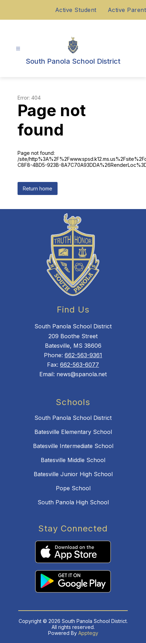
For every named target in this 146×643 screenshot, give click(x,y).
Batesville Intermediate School (73, 445)
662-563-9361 (83, 355)
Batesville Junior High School (73, 474)
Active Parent (127, 9)
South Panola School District (73, 417)
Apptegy (88, 633)
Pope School (73, 488)
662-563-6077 (79, 364)
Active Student (76, 9)
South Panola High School (73, 502)
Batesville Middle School (73, 460)
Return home (37, 188)
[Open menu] (18, 49)
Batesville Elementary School (73, 431)
